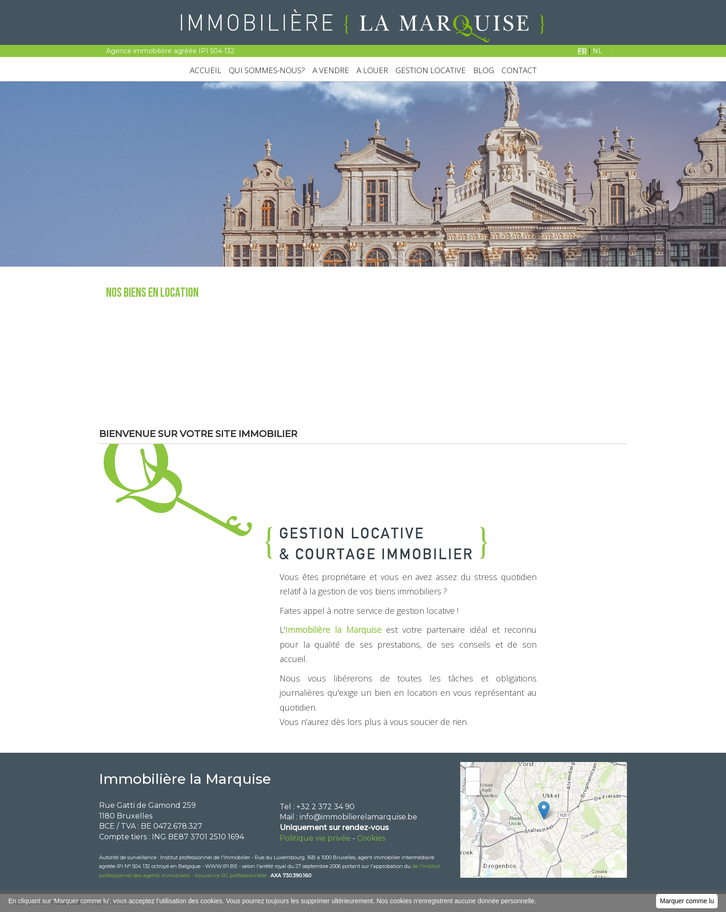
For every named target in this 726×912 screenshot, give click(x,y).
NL (597, 51)
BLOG (483, 70)
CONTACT (519, 70)
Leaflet (617, 873)
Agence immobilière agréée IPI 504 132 (170, 51)
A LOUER (372, 70)
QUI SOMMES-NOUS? (267, 70)
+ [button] (473, 774)
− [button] (473, 788)
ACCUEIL (205, 70)
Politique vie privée (315, 838)
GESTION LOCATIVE (430, 70)
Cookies (371, 838)
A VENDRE (331, 70)
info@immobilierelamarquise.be (358, 816)
